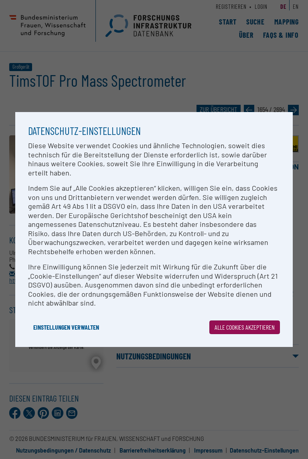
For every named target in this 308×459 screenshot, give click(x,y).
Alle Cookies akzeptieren (245, 327)
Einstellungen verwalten (66, 327)
